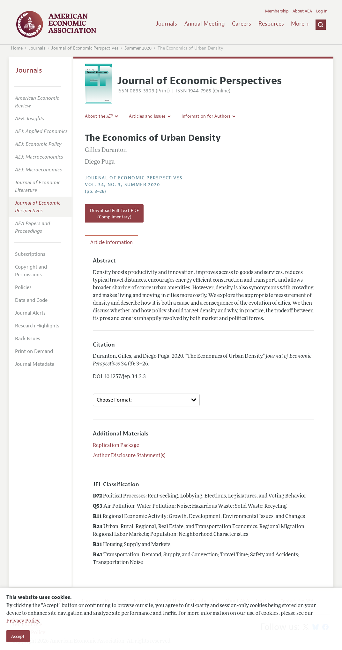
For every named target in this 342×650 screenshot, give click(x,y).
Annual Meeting (204, 23)
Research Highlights (37, 326)
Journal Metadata (34, 364)
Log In (321, 11)
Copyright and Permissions (31, 271)
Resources (271, 23)
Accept (18, 636)
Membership (277, 11)
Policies (23, 287)
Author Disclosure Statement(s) (129, 455)
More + (300, 23)
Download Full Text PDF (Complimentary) (114, 214)
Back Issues (27, 338)
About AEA (302, 11)
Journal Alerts (30, 313)
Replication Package (116, 445)
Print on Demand (34, 351)
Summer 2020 (138, 48)
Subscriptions (30, 254)
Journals (166, 23)
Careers (241, 23)
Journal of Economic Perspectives (84, 48)
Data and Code (31, 300)
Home (17, 48)
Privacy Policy (22, 621)
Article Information (111, 242)
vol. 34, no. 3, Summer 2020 (122, 184)
